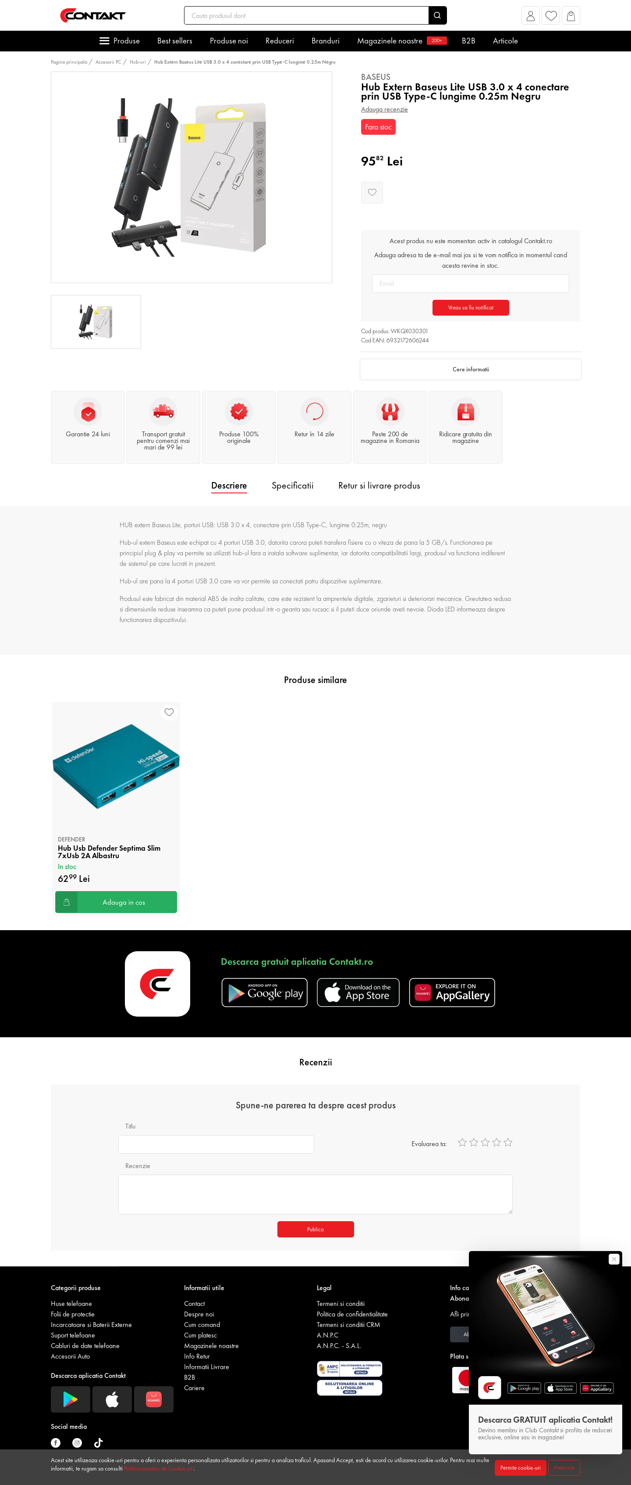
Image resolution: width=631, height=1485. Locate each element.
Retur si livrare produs (379, 485)
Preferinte (564, 1467)
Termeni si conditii (341, 1303)
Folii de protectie (73, 1314)
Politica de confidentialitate (352, 1314)
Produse (126, 40)
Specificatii (293, 485)
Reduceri (280, 40)
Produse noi (229, 40)
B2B (468, 40)
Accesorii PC (108, 61)
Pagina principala (69, 61)
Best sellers (174, 40)
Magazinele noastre (400, 40)
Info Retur (197, 1356)
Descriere (229, 485)
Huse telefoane (71, 1303)
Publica (315, 1229)
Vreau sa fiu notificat (470, 307)
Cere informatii (471, 369)
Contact (194, 1303)
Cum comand (202, 1324)
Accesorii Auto (70, 1356)
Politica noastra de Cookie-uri (159, 1468)
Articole (505, 40)
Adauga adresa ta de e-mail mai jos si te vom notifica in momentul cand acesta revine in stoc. (470, 260)
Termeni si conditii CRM (348, 1324)
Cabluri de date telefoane (85, 1345)
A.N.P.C (327, 1335)
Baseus (375, 77)
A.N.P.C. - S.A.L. (339, 1345)
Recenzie (137, 1165)
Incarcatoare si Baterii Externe (91, 1324)
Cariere (194, 1387)
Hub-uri (138, 61)
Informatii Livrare (206, 1366)
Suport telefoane (73, 1335)
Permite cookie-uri (520, 1467)
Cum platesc (200, 1335)
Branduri (326, 40)
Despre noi (199, 1314)
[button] (531, 17)
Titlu (130, 1126)
